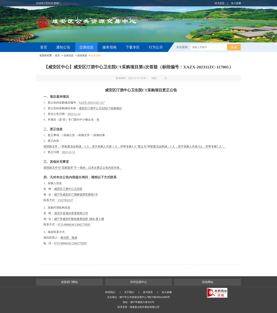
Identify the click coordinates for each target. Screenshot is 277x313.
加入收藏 (236, 3)
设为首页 (220, 3)
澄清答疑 (82, 55)
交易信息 (86, 47)
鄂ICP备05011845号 (158, 297)
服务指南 (109, 47)
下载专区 (133, 47)
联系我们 (110, 292)
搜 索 (234, 47)
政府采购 (96, 55)
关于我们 (129, 292)
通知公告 (63, 47)
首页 (43, 47)
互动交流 (48, 57)
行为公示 (156, 47)
